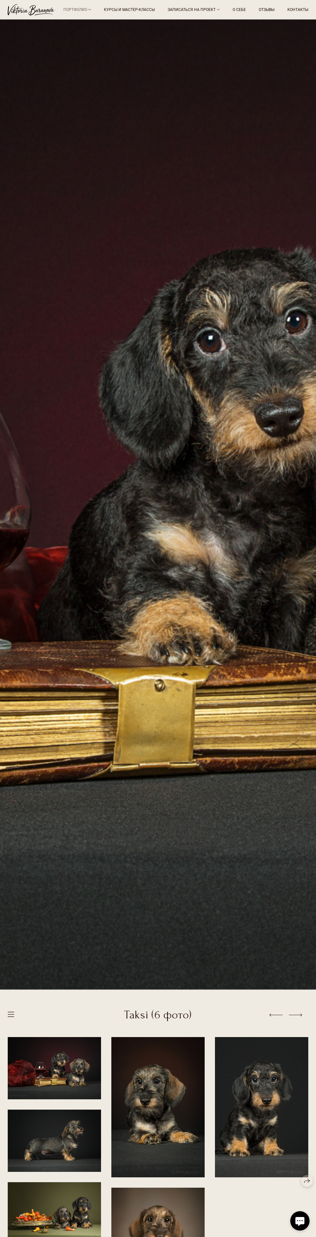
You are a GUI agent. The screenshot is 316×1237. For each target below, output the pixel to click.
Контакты (297, 9)
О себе (239, 9)
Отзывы (266, 9)
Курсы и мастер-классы (129, 9)
